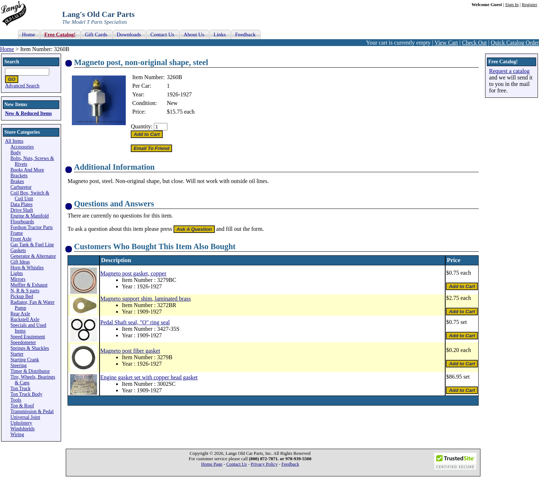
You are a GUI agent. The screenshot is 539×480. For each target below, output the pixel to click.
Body (15, 152)
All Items (14, 141)
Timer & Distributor (30, 371)
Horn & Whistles (27, 267)
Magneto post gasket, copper (133, 273)
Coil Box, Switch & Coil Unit (29, 195)
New (172, 103)
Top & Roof (22, 405)
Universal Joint (25, 417)
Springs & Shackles (29, 348)
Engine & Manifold (29, 216)
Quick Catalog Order (515, 43)
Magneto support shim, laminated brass (145, 299)
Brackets (19, 175)
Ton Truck (20, 388)
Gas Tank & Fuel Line (32, 244)
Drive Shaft (21, 210)
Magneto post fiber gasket (130, 351)
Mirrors (18, 279)
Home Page (211, 464)
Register (529, 4)
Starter (16, 354)
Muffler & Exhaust (28, 285)
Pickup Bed (21, 296)
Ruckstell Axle (24, 319)
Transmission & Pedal (32, 411)
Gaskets (18, 250)
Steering (18, 365)
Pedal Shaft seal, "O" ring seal (135, 322)
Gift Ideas (20, 262)
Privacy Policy (264, 464)
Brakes (17, 181)
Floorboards (22, 221)
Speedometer (23, 342)
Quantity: (141, 126)
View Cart (446, 43)
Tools (15, 400)
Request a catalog (509, 71)
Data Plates (21, 204)
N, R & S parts (24, 290)
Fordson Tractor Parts (31, 227)
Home (7, 49)
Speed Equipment (27, 336)
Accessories (22, 147)
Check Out (474, 43)
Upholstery (21, 423)
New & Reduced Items (28, 113)
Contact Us (236, 464)
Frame (16, 233)
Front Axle (21, 239)
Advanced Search (22, 85)
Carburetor (21, 187)
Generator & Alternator (33, 256)
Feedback (290, 464)
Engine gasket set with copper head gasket (149, 377)
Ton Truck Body (26, 394)
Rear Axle (20, 313)
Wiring (17, 434)
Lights (16, 273)
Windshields (22, 428)
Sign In (512, 4)
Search (11, 61)
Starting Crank (24, 359)
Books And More (27, 170)
